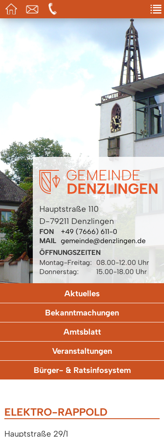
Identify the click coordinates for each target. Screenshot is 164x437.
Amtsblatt (82, 332)
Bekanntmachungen (82, 313)
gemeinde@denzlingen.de (103, 241)
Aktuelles (82, 293)
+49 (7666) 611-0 (89, 231)
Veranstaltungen (82, 351)
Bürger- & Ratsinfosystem (82, 370)
